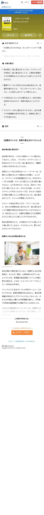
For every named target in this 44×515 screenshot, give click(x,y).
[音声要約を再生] (10, 35)
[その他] (40, 35)
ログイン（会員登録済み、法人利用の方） (22, 341)
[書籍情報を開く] (28, 35)
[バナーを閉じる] (42, 11)
